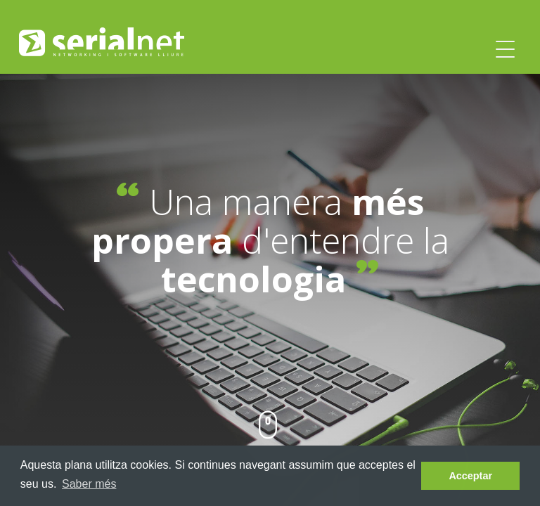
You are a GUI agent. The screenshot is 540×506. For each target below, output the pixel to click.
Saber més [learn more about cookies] (89, 484)
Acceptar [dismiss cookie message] (470, 475)
